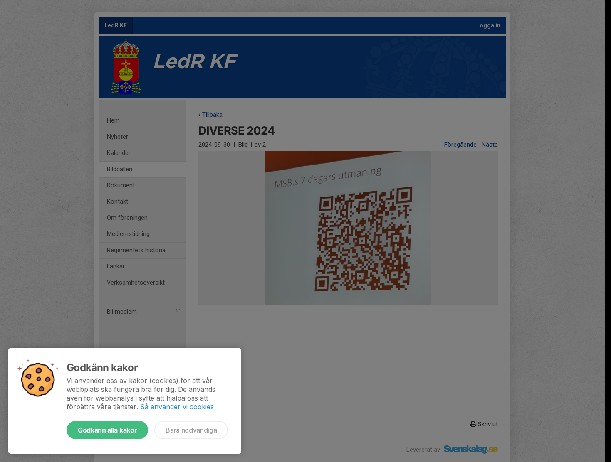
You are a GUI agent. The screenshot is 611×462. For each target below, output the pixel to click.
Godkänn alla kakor (107, 430)
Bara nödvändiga (191, 430)
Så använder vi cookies (177, 407)
